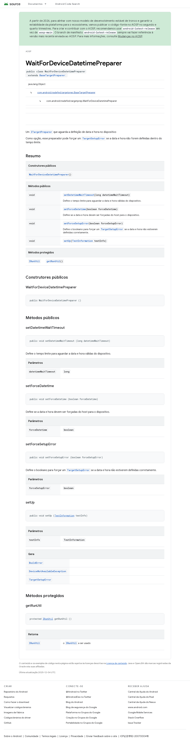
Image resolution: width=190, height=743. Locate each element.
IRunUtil (34, 261)
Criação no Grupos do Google (81, 717)
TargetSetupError (93, 138)
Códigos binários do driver (17, 717)
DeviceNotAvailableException (47, 571)
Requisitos (9, 696)
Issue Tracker (134, 722)
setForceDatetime (75, 209)
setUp (67, 240)
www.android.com (137, 707)
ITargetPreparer (41, 131)
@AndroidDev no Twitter (78, 696)
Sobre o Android (13, 736)
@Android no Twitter (76, 691)
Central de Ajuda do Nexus (142, 702)
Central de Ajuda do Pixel (141, 696)
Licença (63, 736)
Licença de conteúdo (116, 663)
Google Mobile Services (140, 712)
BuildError (36, 562)
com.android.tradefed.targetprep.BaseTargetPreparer (66, 92)
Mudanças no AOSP (130, 36)
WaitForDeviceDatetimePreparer (49, 174)
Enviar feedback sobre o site (101, 736)
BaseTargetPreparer (52, 75)
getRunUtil (53, 261)
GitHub (7, 722)
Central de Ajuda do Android (143, 691)
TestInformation (82, 240)
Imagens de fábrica (14, 712)
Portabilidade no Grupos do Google (84, 722)
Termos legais (49, 736)
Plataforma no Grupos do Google (83, 712)
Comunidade (31, 736)
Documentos (35, 3)
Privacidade (77, 736)
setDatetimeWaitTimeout (79, 194)
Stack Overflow (136, 717)
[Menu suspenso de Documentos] (47, 4)
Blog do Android (74, 702)
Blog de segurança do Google (81, 707)
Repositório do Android (15, 691)
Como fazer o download (16, 702)
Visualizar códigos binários (17, 707)
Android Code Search (67, 3)
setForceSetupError (76, 223)
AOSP (28, 51)
